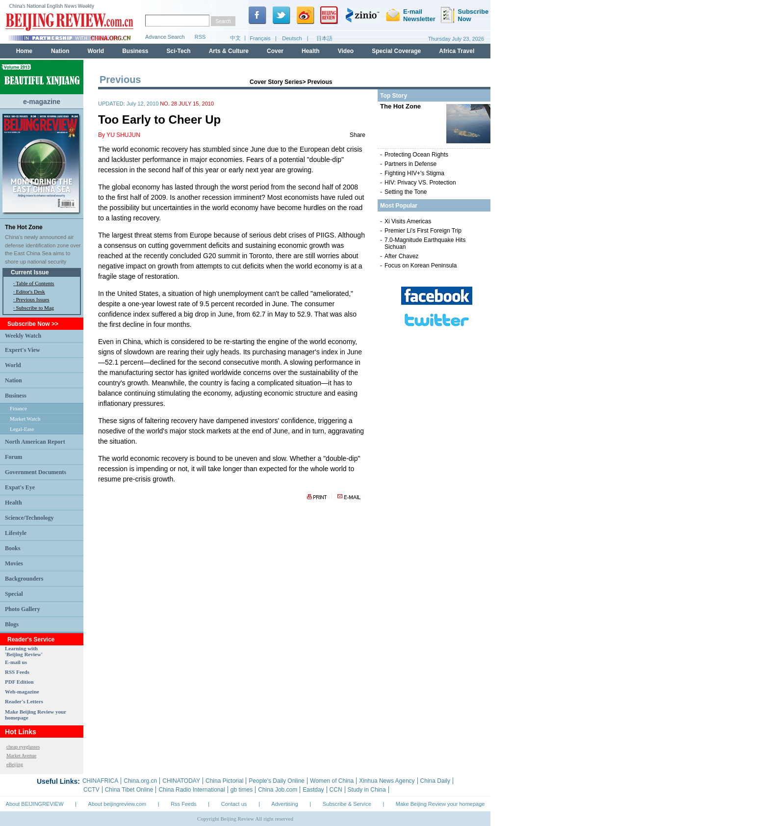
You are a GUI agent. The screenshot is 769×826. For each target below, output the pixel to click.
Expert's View (22, 349)
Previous (320, 82)
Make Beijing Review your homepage (440, 804)
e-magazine (41, 102)
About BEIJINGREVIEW (35, 804)
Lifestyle (15, 533)
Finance (18, 408)
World (13, 365)
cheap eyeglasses (23, 746)
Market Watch (25, 419)
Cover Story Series (276, 82)
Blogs (12, 624)
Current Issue (30, 272)
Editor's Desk (30, 291)
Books (12, 548)
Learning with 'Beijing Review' (24, 651)
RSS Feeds (17, 672)
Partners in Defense (410, 163)
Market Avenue (21, 755)
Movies (14, 563)
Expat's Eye (20, 487)
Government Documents (35, 472)
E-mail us (16, 662)
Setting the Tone (405, 191)
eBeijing (14, 764)
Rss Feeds (184, 804)
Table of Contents (35, 283)
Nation (13, 380)
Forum (13, 456)
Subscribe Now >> (32, 323)
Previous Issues (33, 299)
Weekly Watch (23, 335)
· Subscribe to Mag (33, 308)
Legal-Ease (22, 429)
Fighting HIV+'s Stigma (414, 173)
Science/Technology (29, 517)
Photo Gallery (22, 609)
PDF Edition (19, 682)
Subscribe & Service (347, 804)
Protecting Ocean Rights (416, 154)
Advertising (284, 804)
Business (15, 395)
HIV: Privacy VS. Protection (420, 182)
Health (13, 502)
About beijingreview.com (117, 804)
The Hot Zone (24, 227)
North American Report (35, 441)
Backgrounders (24, 578)
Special (14, 593)
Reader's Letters (24, 701)
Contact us (234, 804)
